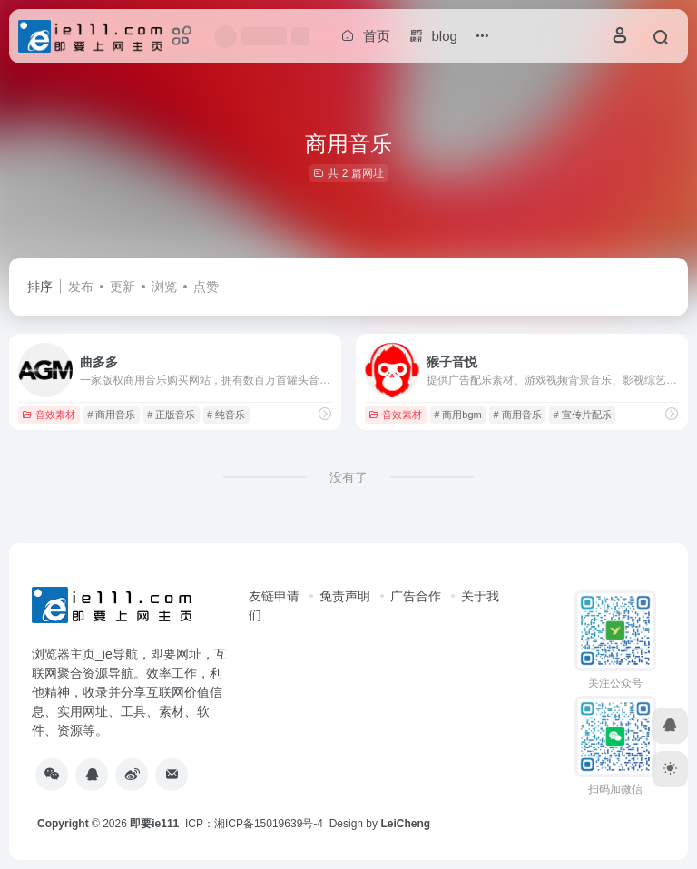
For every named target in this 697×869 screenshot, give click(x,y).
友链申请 (274, 596)
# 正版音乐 (171, 414)
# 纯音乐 (226, 414)
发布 (80, 286)
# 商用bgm (458, 414)
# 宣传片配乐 (583, 414)
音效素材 (48, 414)
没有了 (348, 477)
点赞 (206, 286)
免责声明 (344, 596)
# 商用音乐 (111, 414)
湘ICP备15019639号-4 (268, 823)
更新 (122, 286)
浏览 (164, 286)
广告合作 (415, 596)
